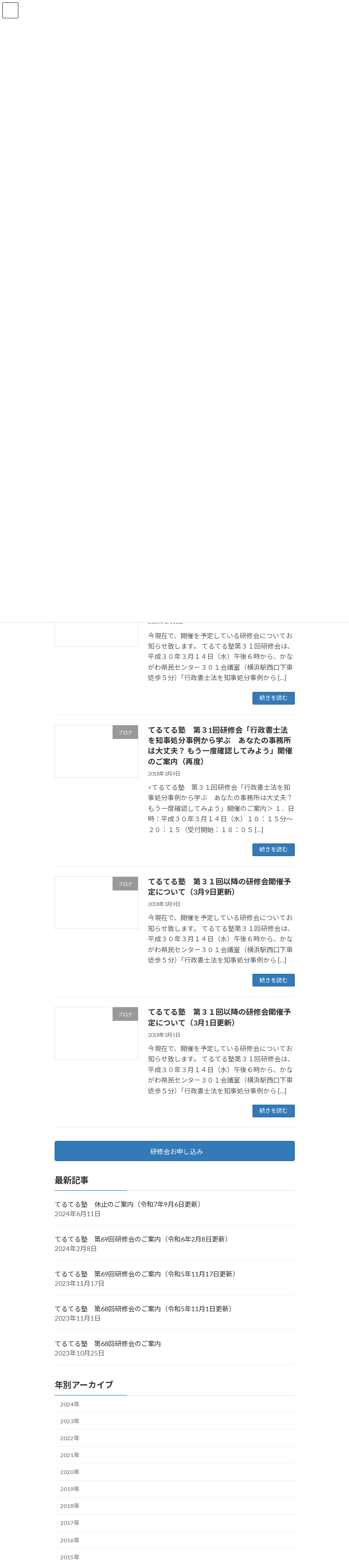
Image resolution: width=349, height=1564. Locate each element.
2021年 (69, 1455)
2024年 (69, 1403)
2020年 (69, 1472)
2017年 (69, 1522)
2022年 (69, 1438)
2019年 (69, 1488)
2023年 (69, 1421)
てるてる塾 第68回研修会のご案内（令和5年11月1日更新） (145, 1309)
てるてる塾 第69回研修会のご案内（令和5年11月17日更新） (147, 1274)
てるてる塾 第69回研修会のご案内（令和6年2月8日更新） (143, 1239)
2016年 (69, 1539)
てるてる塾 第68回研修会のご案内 (108, 1343)
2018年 (69, 1505)
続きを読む (274, 697)
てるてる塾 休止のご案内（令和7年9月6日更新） (129, 1204)
